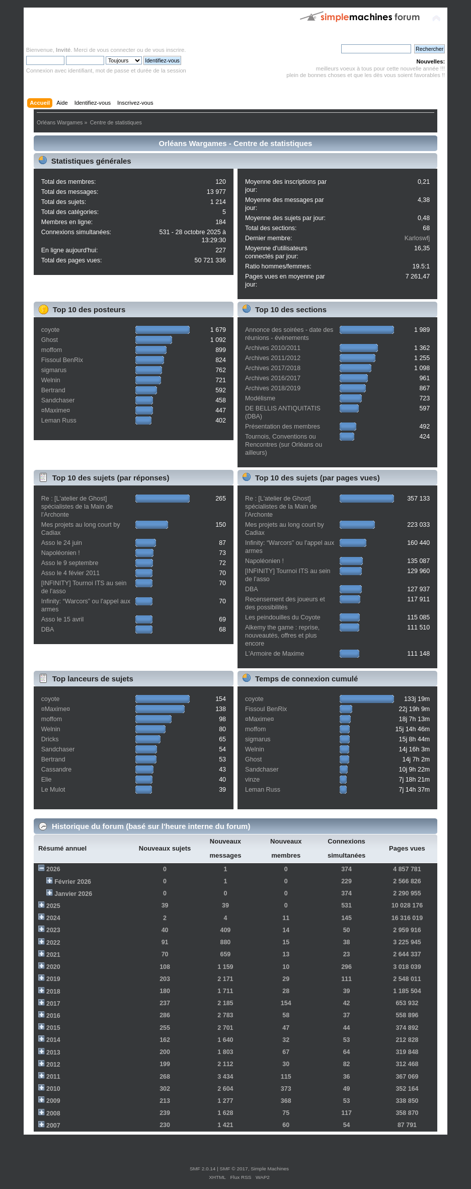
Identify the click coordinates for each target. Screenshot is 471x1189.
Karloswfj (417, 238)
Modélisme (260, 398)
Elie (46, 779)
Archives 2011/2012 (272, 358)
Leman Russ (58, 420)
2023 (53, 930)
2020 (53, 966)
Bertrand (53, 390)
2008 (53, 1113)
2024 (53, 918)
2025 (53, 906)
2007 (53, 1125)
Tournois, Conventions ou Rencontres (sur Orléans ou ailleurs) (283, 444)
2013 (53, 1052)
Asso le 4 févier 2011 (70, 573)
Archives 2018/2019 (272, 388)
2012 (53, 1064)
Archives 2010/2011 (272, 348)
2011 (53, 1076)
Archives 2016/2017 (272, 378)
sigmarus (54, 370)
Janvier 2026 (73, 893)
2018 (53, 991)
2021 (53, 954)
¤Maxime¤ (55, 410)
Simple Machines (270, 1168)
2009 (53, 1100)
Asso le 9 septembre (70, 563)
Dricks (50, 739)
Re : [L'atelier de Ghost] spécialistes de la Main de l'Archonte (77, 506)
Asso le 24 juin (61, 542)
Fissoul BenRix (62, 360)
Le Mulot (53, 789)
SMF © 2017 (234, 1168)
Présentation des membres (282, 426)
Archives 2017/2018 (272, 368)
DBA (47, 629)
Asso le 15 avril (62, 619)
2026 (53, 869)
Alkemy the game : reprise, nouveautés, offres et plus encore (282, 635)
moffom (51, 350)
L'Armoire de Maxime (274, 653)
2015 (53, 1027)
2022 (53, 942)
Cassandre (56, 769)
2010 (53, 1088)
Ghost (49, 339)
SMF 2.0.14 (203, 1168)
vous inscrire (168, 50)
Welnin (50, 380)
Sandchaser (58, 400)
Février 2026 (72, 881)
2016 (53, 1015)
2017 (53, 1003)
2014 (53, 1039)
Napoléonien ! (60, 552)
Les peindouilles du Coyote (283, 617)
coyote (50, 329)
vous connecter (116, 50)
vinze (252, 779)
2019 (53, 979)
